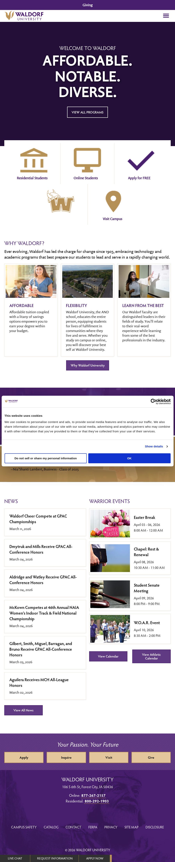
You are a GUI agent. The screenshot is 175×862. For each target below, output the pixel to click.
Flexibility (76, 305)
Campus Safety (24, 827)
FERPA (92, 827)
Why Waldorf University (88, 365)
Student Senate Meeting (147, 587)
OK (129, 458)
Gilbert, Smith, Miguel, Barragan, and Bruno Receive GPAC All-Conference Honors (40, 649)
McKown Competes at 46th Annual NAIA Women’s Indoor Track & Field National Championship (44, 612)
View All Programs (87, 112)
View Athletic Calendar (151, 656)
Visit (108, 757)
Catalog (51, 827)
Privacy (110, 827)
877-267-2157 (93, 795)
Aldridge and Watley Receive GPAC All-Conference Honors (43, 579)
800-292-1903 (97, 800)
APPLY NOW (94, 858)
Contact (73, 827)
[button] (166, 16)
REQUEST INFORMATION (55, 858)
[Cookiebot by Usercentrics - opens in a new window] (153, 401)
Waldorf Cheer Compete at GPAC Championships (38, 518)
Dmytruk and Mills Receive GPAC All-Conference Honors (40, 549)
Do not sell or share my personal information (45, 458)
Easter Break (144, 517)
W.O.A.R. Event (147, 622)
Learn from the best (143, 305)
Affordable (21, 305)
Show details (154, 446)
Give (151, 757)
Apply (24, 757)
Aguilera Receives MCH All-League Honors (39, 682)
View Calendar (108, 656)
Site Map (131, 827)
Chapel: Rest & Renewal (146, 551)
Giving (87, 5)
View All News (23, 710)
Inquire (66, 757)
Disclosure (155, 827)
